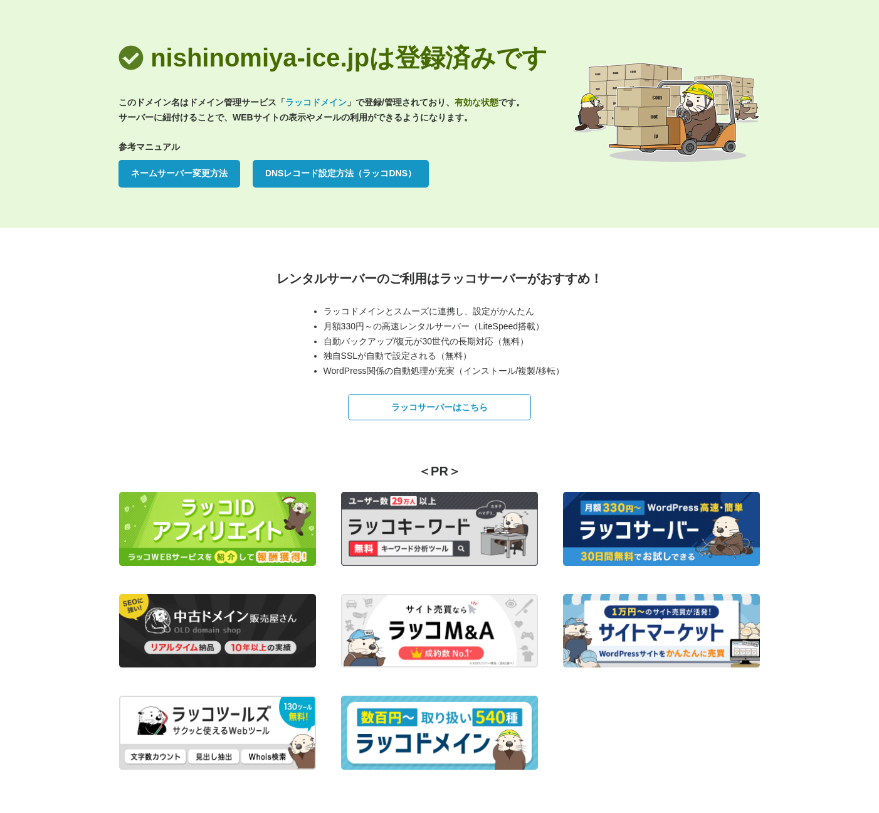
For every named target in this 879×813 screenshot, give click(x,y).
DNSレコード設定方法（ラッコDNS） (340, 173)
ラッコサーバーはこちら (439, 407)
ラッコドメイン (316, 102)
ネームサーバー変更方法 (179, 173)
